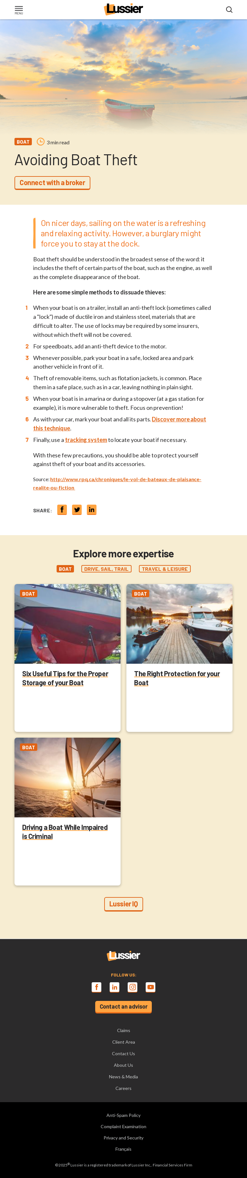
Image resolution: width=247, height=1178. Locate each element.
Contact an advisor (124, 1006)
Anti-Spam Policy (123, 1115)
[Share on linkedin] (91, 509)
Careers (123, 1088)
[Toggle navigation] (18, 10)
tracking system (86, 439)
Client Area (123, 1042)
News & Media (123, 1076)
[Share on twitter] (77, 509)
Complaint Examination (123, 1126)
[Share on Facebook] (62, 509)
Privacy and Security (124, 1137)
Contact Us (123, 1053)
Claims (123, 1030)
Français (123, 1149)
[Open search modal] (229, 10)
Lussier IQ (123, 903)
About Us (123, 1065)
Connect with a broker (52, 182)
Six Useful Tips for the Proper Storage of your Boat (65, 678)
